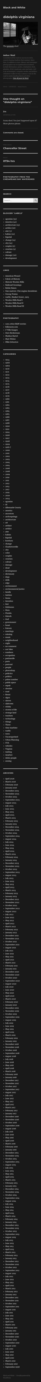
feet (7, 604)
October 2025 (11, 797)
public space (10, 682)
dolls (7, 580)
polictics (9, 673)
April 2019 (9, 1032)
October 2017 (11, 1086)
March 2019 (10, 1035)
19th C (8, 447)
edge (7, 583)
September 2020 (12, 981)
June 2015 (9, 1171)
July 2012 (9, 1276)
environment (11, 586)
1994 (7, 432)
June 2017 (9, 1098)
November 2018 (12, 1047)
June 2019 (9, 1026)
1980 (7, 399)
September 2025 (12, 800)
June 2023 (9, 881)
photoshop (10, 670)
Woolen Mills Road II (14, 303)
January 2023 (11, 896)
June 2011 (9, 1316)
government (10, 622)
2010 (7, 477)
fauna (24, 86)
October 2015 (11, 1159)
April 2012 (9, 1285)
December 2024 (12, 827)
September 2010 (12, 1343)
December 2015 (12, 1153)
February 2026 (11, 785)
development (11, 258)
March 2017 (10, 1107)
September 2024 (12, 836)
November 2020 (12, 975)
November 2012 (12, 1264)
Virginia (8, 749)
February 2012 (11, 1291)
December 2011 (11, 1297)
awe (7, 532)
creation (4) (10, 249)
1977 (7, 390)
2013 (7, 486)
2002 (7, 456)
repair (7, 685)
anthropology (11, 517)
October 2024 (11, 833)
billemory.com (11, 327)
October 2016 (11, 1123)
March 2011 (10, 1325)
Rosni (7, 694)
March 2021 (10, 963)
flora (7, 610)
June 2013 (9, 1243)
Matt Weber (10, 339)
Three (7, 725)
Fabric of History (12, 279)
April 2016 (9, 1141)
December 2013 (11, 1225)
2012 (7, 483)
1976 (7, 387)
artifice (8, 529)
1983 (7, 408)
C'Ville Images (11, 330)
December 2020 (12, 972)
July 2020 (9, 987)
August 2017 (10, 1092)
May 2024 (9, 848)
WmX (5, 86)
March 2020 (10, 999)
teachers (9, 716)
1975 (7, 384)
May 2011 (9, 1319)
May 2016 (9, 1138)
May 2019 (9, 1029)
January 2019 (11, 1041)
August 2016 (10, 1129)
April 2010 (9, 1358)
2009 (7, 474)
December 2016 (12, 1116)
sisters (8, 701)
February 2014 (11, 1219)
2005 (7, 465)
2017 (7, 489)
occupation (10, 655)
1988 (7, 423)
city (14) (8, 243)
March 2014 (10, 1216)
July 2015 (9, 1168)
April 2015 (9, 1177)
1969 (7, 366)
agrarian (9, 501)
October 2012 (11, 1267)
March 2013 (10, 1252)
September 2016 (12, 1126)
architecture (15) (12, 225)
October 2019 (11, 1014)
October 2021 (11, 942)
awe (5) (8, 231)
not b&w (9, 649)
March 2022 (10, 926)
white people (11, 758)
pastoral (8, 664)
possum (10, 46)
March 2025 (10, 818)
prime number (11, 679)
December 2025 (12, 791)
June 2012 (9, 1279)
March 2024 (10, 854)
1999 (7, 444)
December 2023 (12, 863)
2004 (7, 462)
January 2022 (11, 932)
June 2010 (9, 1352)
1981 (7, 402)
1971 (7, 372)
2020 (7, 495)
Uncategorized (11, 737)
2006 (7, 468)
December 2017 (11, 1080)
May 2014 (9, 1210)
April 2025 (9, 815)
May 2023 (9, 884)
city (7, 550)
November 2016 (12, 1119)
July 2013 (9, 1240)
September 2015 (12, 1162)
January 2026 (11, 788)
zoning (8, 761)
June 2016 (9, 1135)
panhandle (10, 658)
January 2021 (11, 969)
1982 (7, 405)
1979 (7, 396)
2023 (7, 498)
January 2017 (10, 1113)
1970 (7, 369)
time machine (11, 728)
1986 (7, 417)
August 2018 (10, 1056)
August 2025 (10, 803)
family (8, 592)
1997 (7, 438)
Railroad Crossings (13, 285)
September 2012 (12, 1270)
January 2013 (10, 1258)
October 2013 (11, 1231)
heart (7, 625)
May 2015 (9, 1174)
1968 (7, 363)
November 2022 (12, 902)
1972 (7, 375)
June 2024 (9, 845)
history (8, 628)
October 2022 (11, 905)
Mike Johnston (11, 342)
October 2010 (11, 1340)
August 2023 (10, 875)
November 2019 (12, 1011)
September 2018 (12, 1053)
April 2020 (9, 996)
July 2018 (9, 1059)
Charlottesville (11, 547)
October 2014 (11, 1195)
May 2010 (9, 1355)
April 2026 (9, 779)
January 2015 (11, 1186)
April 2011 (9, 1322)
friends (8, 616)
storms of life (11, 710)
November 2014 (12, 1192)
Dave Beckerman (12, 333)
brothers (9, 541)
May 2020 (9, 993)
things (8, 722)
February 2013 (11, 1255)
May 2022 (9, 920)
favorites (9, 601)
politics (8, 676)
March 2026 (10, 782)
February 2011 (11, 1328)
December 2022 (12, 899)
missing (8, 634)
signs (7, 697)
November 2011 (12, 1300)
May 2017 (9, 1101)
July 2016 (9, 1132)
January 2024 (11, 860)
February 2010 (11, 1364)
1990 (7, 426)
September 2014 (12, 1198)
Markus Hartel (11, 336)
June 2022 (9, 917)
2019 (7, 492)
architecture (10, 520)
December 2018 (12, 1044)
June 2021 (9, 954)
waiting (8, 752)
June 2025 (9, 809)
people (8, 667)
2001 (7, 453)
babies (8, 535)
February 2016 (11, 1147)
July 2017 (9, 1095)
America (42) (11, 222)
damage (8, 565)
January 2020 (11, 1005)
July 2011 (9, 1313)
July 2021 (9, 951)
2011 (7, 480)
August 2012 (10, 1273)
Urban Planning (12, 740)
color (7, 553)
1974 (7, 381)
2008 (7, 471)
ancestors (9, 513)
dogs (7, 577)
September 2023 (12, 872)
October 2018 (11, 1050)
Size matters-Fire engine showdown (21, 291)
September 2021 (12, 945)
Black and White (14, 7)
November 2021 (12, 938)
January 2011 (10, 1331)
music (7, 637)
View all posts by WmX (21, 78)
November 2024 (12, 830)
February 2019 (11, 1038)
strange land (10, 713)
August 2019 (10, 1020)
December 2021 (12, 935)
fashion (8, 595)
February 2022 (11, 929)
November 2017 (12, 1083)
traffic (8, 731)
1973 (7, 378)
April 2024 (9, 851)
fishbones (9, 607)
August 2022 (10, 911)
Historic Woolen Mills (14, 282)
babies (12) (10, 234)
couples (8, 556)
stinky (8, 707)
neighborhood (11, 640)
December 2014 (12, 1189)
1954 (7, 360)
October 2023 (11, 869)
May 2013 (9, 1246)
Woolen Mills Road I (14, 300)
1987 (7, 420)
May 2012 (9, 1282)
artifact (8, 526)
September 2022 (12, 908)
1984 (7, 411)
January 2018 (11, 1077)
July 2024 (9, 842)
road (7, 691)
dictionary (9, 574)
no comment (11, 646)
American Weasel (12, 276)
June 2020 (9, 990)
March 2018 (10, 1071)
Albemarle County (13, 507)
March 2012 (10, 1288)
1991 (7, 429)
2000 (7, 450)
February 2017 (11, 1110)
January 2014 (11, 1222)
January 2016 (11, 1150)
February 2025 (11, 821)
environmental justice (14, 589)
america (8, 510)
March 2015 (10, 1180)
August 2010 (10, 1346)
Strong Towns (11, 294)
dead (20, 86)
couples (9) (10, 246)
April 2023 (9, 887)
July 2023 (9, 878)
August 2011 (10, 1310)
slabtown (9, 704)
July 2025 (9, 806)
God (7, 619)
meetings (9, 631)
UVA (7, 743)
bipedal (8, 237)
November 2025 (12, 794)
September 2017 (12, 1089)
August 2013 (10, 1237)
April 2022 (9, 923)
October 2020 (11, 978)
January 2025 (11, 824)
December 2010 (12, 1334)
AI (6, 504)
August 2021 (10, 948)
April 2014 (9, 1213)
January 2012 (11, 1294)
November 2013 (12, 1228)
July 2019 (9, 1023)
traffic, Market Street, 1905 (17, 297)
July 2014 (9, 1204)
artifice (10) (10, 228)
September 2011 (12, 1307)
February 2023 (11, 893)
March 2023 (10, 890)
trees (7, 734)
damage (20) (10, 255)
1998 (7, 441)
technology (10, 719)
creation (9, 559)
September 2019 (12, 1017)
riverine (8, 688)
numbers (9, 652)
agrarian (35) (11, 219)
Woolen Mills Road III (14, 306)
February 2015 (11, 1183)
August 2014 (10, 1201)
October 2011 (10, 1303)
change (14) (10, 240)
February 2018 (11, 1074)
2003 (7, 459)
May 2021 (9, 957)
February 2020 (11, 1002)
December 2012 (12, 1261)
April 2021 (9, 960)
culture (8, 252)
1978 (7, 393)
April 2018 (9, 1068)
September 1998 (12, 1367)
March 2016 (10, 1144)
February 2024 (11, 857)
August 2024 (10, 839)
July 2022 (9, 914)
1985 (7, 414)
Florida (8, 613)
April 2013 (9, 1249)
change (8, 544)
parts (7, 661)
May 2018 (9, 1065)
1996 (7, 435)
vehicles (8, 746)
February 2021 (11, 966)
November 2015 (12, 1156)
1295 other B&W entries (15, 324)
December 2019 (12, 1008)
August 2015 (10, 1165)
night (7, 643)
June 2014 (9, 1207)
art (6, 523)
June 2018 (9, 1062)
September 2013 (12, 1234)
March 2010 (10, 1361)
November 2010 (12, 1337)
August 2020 (10, 984)
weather (8, 755)
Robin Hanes (10, 288)
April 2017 (9, 1104)
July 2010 (9, 1349)
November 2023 (12, 866)
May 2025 (9, 812)
